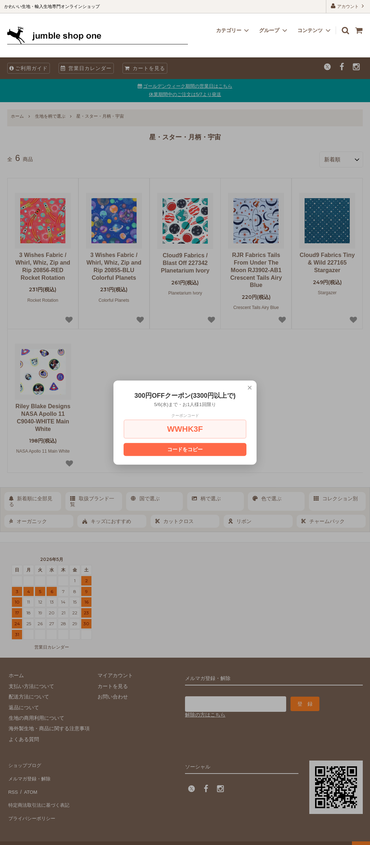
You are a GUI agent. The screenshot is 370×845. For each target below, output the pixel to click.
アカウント (348, 6)
